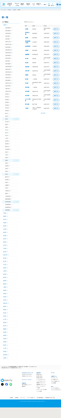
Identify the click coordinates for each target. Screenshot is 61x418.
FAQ (49, 5)
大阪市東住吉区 (8, 72)
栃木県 (4, 238)
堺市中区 (7, 96)
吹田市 (6, 118)
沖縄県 (4, 358)
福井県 (4, 267)
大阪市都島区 (8, 27)
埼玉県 (4, 245)
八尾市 (6, 138)
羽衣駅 (26, 83)
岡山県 (4, 312)
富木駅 (26, 79)
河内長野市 (7, 149)
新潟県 (4, 258)
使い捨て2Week (39, 376)
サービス (53, 372)
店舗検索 (14, 9)
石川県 (4, 264)
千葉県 (4, 248)
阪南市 (6, 193)
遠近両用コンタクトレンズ (41, 384)
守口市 (6, 130)
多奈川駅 (27, 70)
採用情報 (16, 397)
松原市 (6, 152)
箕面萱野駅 (27, 46)
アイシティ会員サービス (55, 381)
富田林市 (7, 143)
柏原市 (6, 163)
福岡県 (4, 335)
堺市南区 (7, 105)
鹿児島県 (5, 354)
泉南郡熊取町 (8, 204)
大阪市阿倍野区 (8, 66)
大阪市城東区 (8, 63)
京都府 (4, 293)
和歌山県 (5, 303)
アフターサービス (54, 377)
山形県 (4, 229)
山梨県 (4, 271)
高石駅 (26, 62)
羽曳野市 (7, 165)
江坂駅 (26, 108)
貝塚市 (6, 127)
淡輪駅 (26, 75)
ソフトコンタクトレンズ (41, 381)
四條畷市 (7, 185)
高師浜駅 (27, 66)
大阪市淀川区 (8, 77)
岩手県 (4, 219)
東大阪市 (7, 179)
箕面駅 (26, 37)
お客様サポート (54, 376)
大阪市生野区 (8, 58)
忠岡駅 (26, 29)
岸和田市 (7, 110)
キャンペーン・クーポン (26, 379)
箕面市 (6, 160)
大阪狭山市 (7, 190)
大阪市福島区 (8, 30)
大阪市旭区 (7, 61)
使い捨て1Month (40, 377)
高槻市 (6, 124)
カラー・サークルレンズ (41, 386)
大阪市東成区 (8, 55)
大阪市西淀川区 (8, 49)
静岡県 (4, 280)
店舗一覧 (23, 386)
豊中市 (6, 113)
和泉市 (6, 157)
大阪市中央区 (8, 91)
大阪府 (4, 24)
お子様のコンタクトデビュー (27, 376)
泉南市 (6, 182)
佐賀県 (4, 338)
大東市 (6, 154)
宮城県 (4, 222)
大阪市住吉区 (8, 69)
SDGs (52, 386)
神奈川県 (5, 254)
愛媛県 (4, 329)
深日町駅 (27, 95)
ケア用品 (38, 387)
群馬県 (4, 242)
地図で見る (56, 29)
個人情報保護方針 (40, 397)
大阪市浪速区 (8, 47)
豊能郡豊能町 (8, 199)
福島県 (4, 232)
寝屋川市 (7, 146)
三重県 (4, 287)
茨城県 (4, 235)
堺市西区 (7, 102)
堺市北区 (7, 107)
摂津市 (6, 171)
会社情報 (11, 397)
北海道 (4, 213)
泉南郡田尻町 (8, 207)
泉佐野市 (7, 141)
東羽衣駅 (27, 87)
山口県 (4, 319)
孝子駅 (26, 58)
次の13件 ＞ (43, 113)
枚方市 (6, 132)
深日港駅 (27, 91)
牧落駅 (26, 50)
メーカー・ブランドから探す (42, 389)
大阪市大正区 (8, 41)
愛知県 (4, 283)
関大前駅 (27, 104)
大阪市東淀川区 (8, 52)
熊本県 (4, 345)
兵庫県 (4, 296)
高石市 (6, 174)
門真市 (6, 168)
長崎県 (4, 341)
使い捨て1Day (39, 374)
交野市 (6, 187)
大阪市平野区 (8, 85)
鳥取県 (4, 306)
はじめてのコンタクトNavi (26, 374)
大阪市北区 (7, 88)
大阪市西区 (7, 36)
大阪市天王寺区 (8, 44)
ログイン (52, 5)
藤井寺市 (7, 176)
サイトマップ (22, 397)
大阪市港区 (7, 38)
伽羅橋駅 (27, 54)
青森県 (4, 216)
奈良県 (4, 300)
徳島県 (4, 322)
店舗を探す (9, 9)
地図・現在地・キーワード (26, 384)
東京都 (4, 251)
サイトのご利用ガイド (31, 397)
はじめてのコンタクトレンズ (27, 372)
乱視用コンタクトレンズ (41, 382)
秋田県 (4, 225)
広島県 (4, 316)
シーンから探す (39, 391)
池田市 (6, 116)
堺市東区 (7, 99)
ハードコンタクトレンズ (41, 379)
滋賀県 (4, 290)
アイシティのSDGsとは (55, 388)
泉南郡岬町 (7, 210)
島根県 (4, 309)
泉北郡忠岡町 (8, 201)
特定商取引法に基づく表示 (50, 397)
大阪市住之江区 (8, 83)
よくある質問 (53, 382)
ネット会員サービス (54, 379)
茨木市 (6, 135)
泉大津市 (7, 121)
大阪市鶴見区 (8, 80)
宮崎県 (4, 351)
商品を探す (39, 372)
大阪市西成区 (8, 74)
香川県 (4, 325)
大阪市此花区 (8, 33)
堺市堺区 (7, 94)
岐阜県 (4, 277)
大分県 (4, 348)
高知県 (4, 332)
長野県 (4, 274)
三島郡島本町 (8, 196)
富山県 (4, 261)
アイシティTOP (3, 9)
